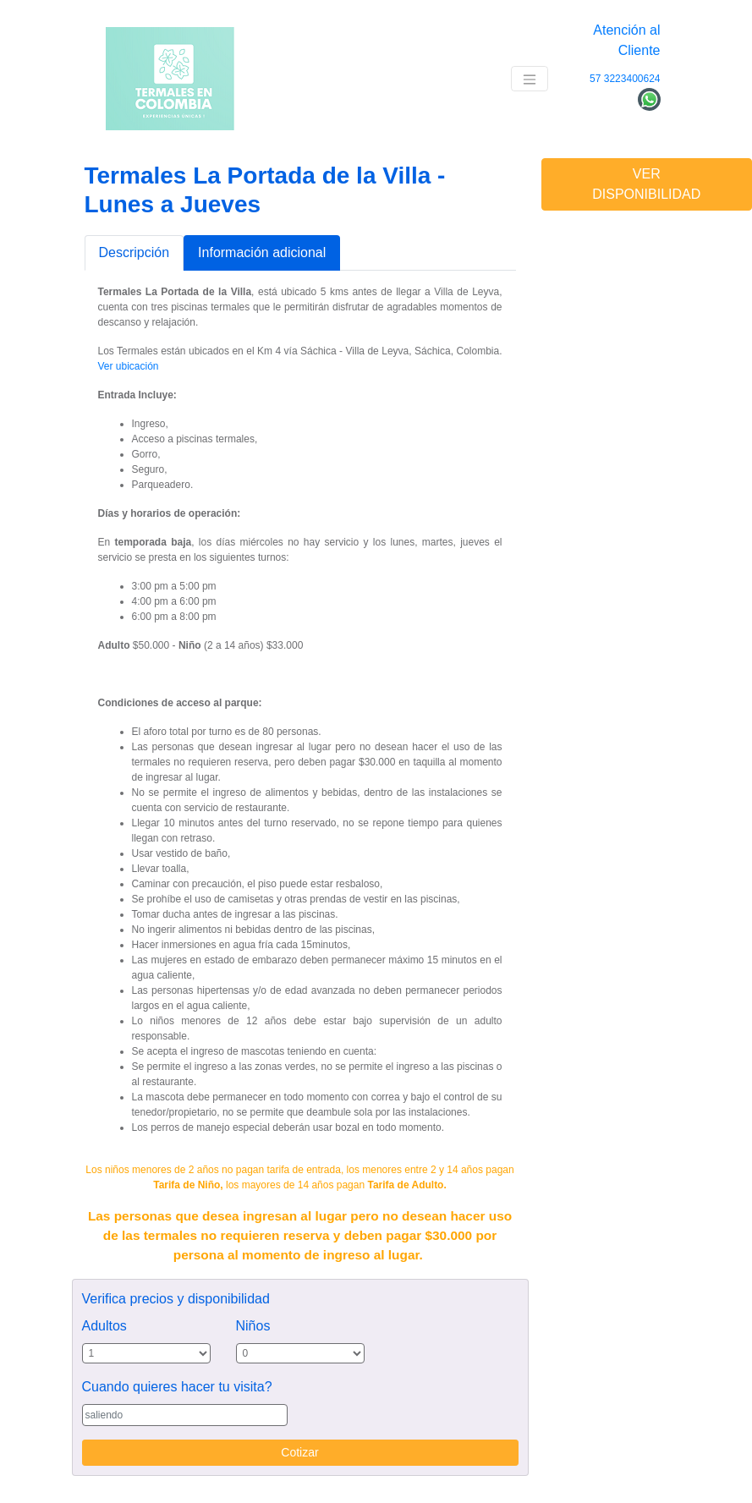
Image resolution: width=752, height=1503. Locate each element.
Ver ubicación (128, 366)
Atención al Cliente (626, 40)
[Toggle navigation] (529, 79)
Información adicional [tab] (262, 252)
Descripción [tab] (134, 252)
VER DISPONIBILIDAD (646, 184)
